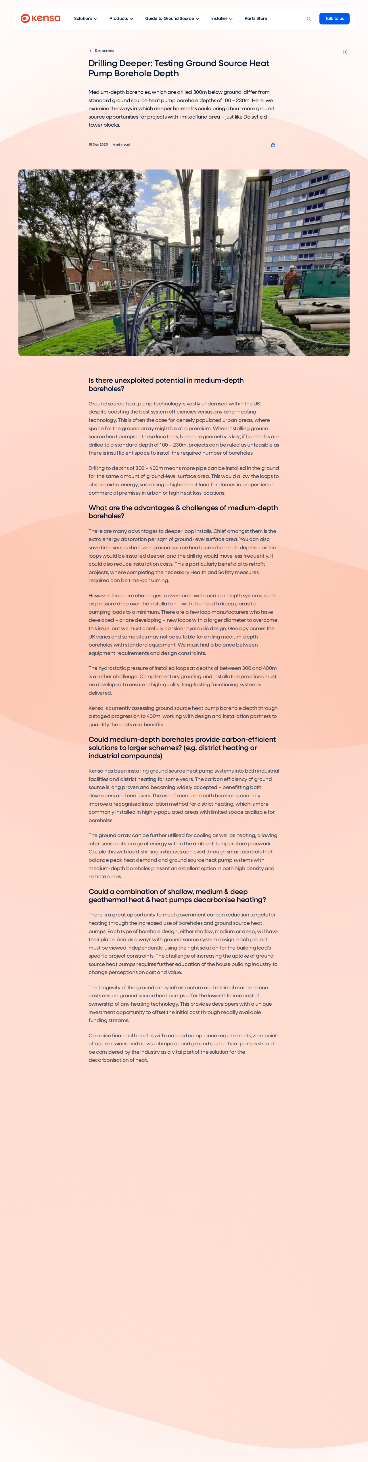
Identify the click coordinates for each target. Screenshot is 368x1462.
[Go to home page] (40, 18)
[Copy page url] (273, 145)
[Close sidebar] (346, 52)
